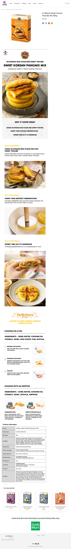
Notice (29, 3)
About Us (34, 3)
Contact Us (40, 3)
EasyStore (12, 539)
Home (11, 3)
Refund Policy (41, 546)
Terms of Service (30, 546)
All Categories (17, 3)
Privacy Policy (36, 546)
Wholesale (24, 3)
